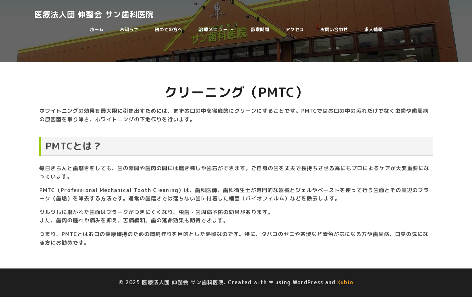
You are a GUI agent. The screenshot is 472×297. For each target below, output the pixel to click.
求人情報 (373, 30)
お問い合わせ (334, 30)
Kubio (345, 282)
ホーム (97, 30)
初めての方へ (168, 30)
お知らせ (129, 30)
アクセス (294, 30)
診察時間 (260, 30)
